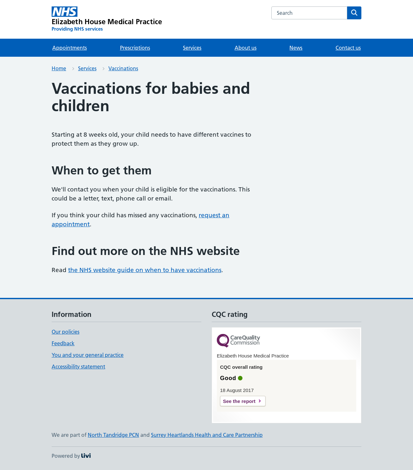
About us (246, 47)
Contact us (348, 47)
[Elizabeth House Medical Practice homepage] (107, 19)
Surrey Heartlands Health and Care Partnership (207, 435)
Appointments (69, 47)
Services (192, 47)
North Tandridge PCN (113, 435)
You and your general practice (88, 355)
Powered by (71, 456)
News (295, 47)
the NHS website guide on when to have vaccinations (144, 270)
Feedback (63, 343)
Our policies (65, 331)
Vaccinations (123, 68)
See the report (239, 401)
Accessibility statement (78, 366)
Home (59, 68)
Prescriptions (135, 47)
